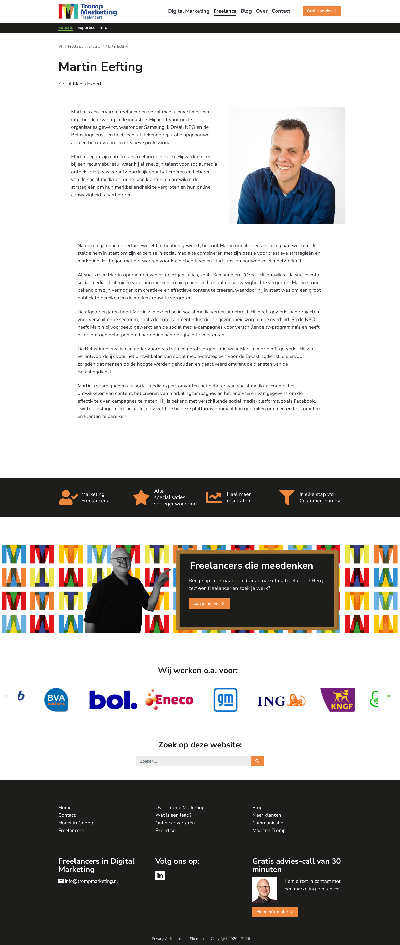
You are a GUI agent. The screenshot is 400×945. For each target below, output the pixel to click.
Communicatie (267, 823)
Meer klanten (266, 815)
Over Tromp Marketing (180, 807)
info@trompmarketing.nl (91, 881)
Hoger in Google (76, 823)
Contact (67, 815)
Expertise (165, 830)
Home (64, 807)
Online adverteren (175, 823)
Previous (6, 695)
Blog (257, 807)
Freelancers (71, 830)
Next (389, 695)
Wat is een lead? (173, 815)
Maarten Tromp (269, 830)
